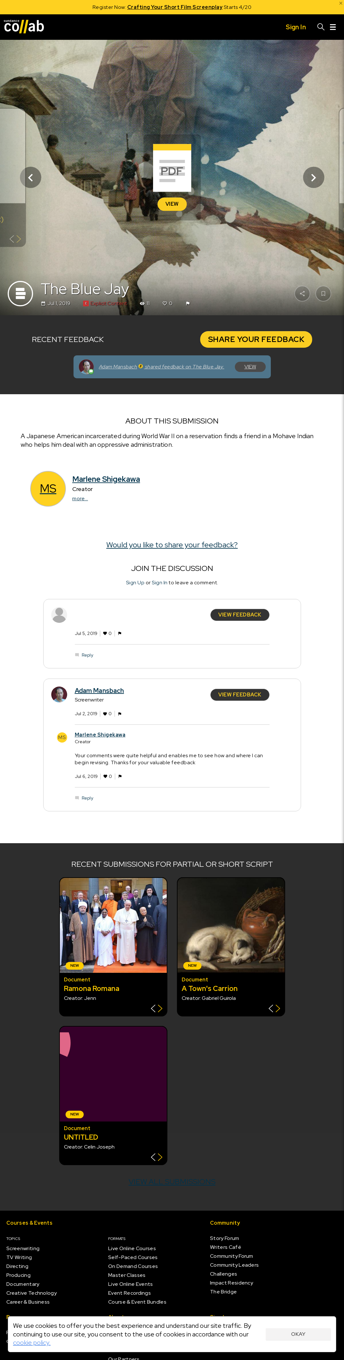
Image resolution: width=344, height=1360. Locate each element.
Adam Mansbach (99, 691)
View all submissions (172, 1181)
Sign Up (135, 582)
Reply (87, 655)
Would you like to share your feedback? (172, 545)
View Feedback (240, 614)
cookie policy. (32, 1342)
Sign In (160, 582)
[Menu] (333, 27)
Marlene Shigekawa (106, 479)
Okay (298, 1334)
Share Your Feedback (256, 339)
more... (80, 498)
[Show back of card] (15, 240)
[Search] (321, 27)
